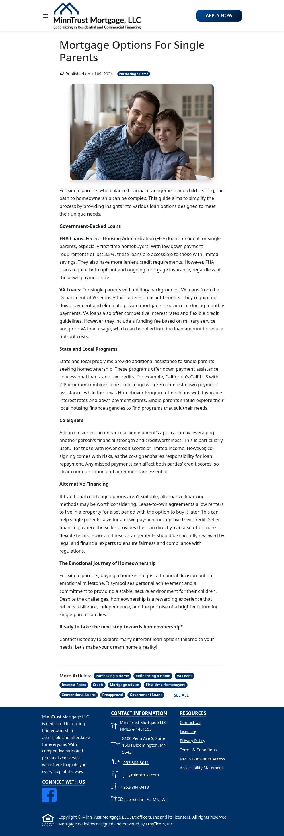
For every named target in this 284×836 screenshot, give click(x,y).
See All (181, 695)
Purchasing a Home (133, 74)
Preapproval (112, 694)
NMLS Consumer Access (202, 759)
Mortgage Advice (124, 684)
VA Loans (184, 675)
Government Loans (146, 694)
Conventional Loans (79, 694)
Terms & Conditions (198, 749)
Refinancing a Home (153, 675)
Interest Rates (74, 684)
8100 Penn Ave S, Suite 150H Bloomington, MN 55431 (144, 745)
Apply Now (219, 15)
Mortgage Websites (77, 824)
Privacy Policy (192, 740)
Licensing (189, 731)
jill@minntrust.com (141, 775)
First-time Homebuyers (166, 684)
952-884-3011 (136, 762)
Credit (98, 684)
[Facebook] (49, 791)
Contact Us (190, 722)
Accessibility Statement (201, 767)
